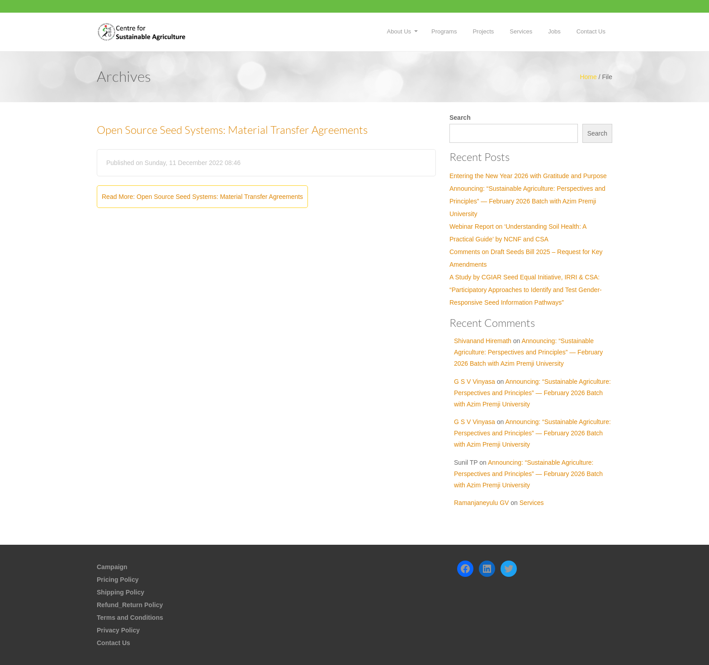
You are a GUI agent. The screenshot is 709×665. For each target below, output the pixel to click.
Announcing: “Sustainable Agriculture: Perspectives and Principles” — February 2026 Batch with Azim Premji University (527, 201)
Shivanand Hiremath (482, 340)
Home (588, 76)
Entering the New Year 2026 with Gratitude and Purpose (528, 175)
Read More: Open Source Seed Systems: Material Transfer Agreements (202, 196)
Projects (483, 31)
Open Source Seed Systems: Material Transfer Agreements (232, 130)
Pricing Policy (118, 579)
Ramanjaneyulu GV (481, 502)
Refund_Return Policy (130, 604)
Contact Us (591, 31)
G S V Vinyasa (474, 381)
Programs (444, 31)
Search (460, 117)
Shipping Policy (120, 592)
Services (521, 31)
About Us (399, 31)
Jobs (554, 31)
